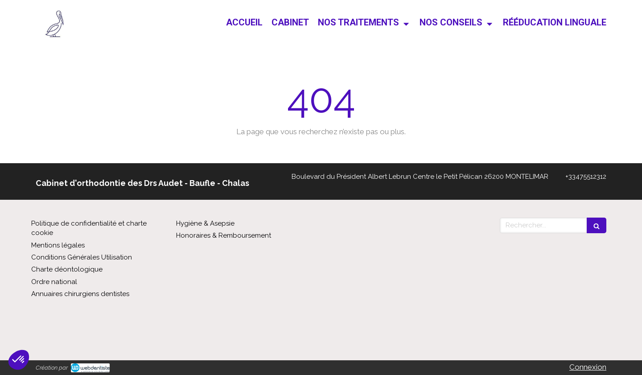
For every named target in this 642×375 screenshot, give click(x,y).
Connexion (587, 367)
